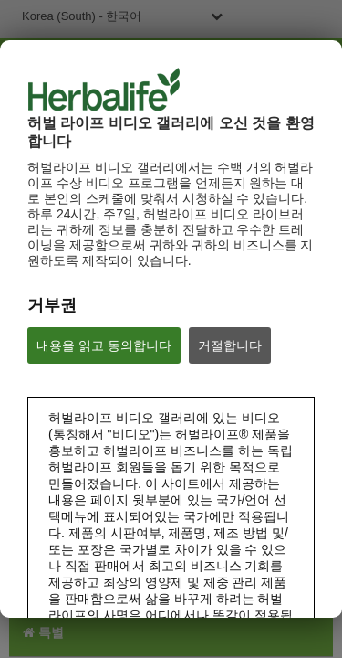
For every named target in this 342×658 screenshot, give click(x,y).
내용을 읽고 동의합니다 (103, 345)
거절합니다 (230, 345)
